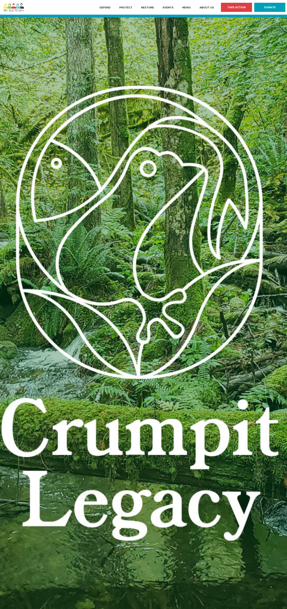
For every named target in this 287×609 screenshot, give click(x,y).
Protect (125, 7)
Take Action (236, 7)
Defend (105, 7)
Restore (147, 7)
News (186, 7)
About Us (207, 7)
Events (168, 7)
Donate (270, 7)
